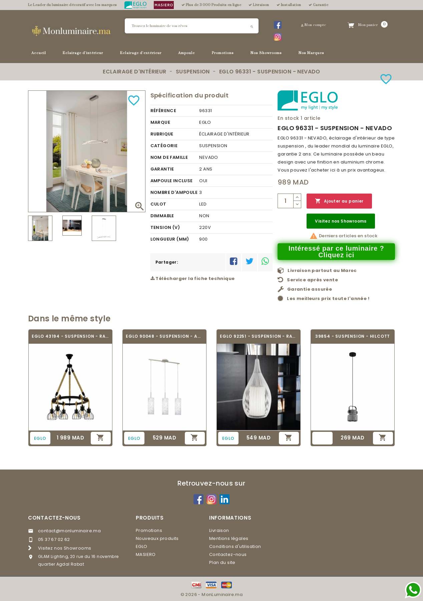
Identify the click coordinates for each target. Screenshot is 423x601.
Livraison (219, 530)
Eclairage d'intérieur (83, 53)
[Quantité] (286, 201)
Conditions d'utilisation (235, 546)
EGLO (141, 546)
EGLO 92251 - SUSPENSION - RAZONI (258, 336)
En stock (288, 118)
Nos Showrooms (266, 53)
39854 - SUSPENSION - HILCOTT (352, 336)
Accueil (38, 53)
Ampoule (186, 53)
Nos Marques (311, 53)
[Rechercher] (192, 25)
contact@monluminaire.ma (69, 531)
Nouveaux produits (157, 538)
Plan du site (222, 562)
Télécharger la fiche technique (192, 278)
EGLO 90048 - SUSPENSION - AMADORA (164, 336)
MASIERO (146, 554)
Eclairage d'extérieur (140, 53)
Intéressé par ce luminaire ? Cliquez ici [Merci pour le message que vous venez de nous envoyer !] (336, 252)
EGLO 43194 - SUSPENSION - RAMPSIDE (70, 336)
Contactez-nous (54, 517)
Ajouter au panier (339, 201)
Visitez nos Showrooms (340, 221)
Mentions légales (228, 538)
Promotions (223, 53)
